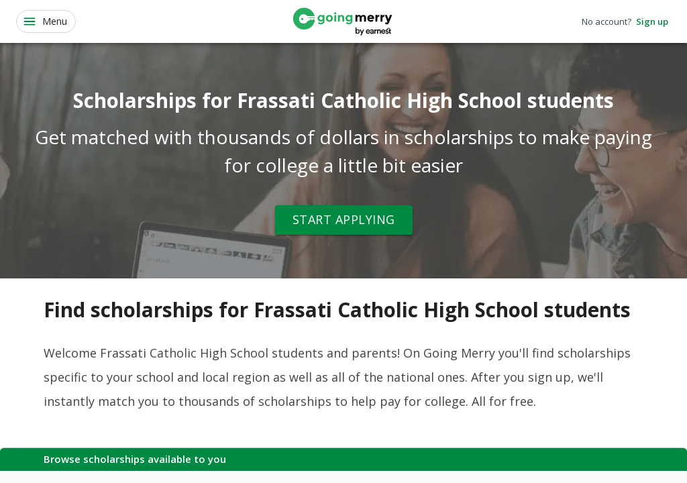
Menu (44, 21)
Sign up (652, 21)
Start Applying (344, 220)
